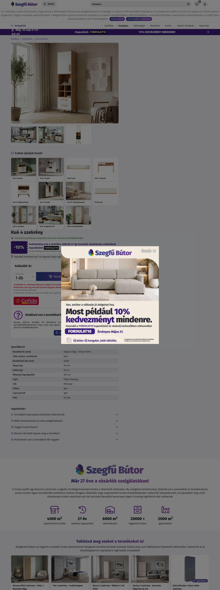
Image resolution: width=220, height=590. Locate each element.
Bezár (148, 250)
